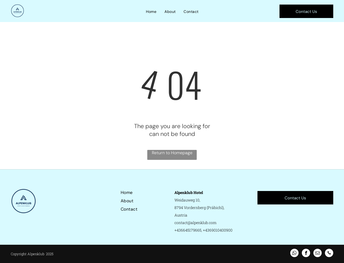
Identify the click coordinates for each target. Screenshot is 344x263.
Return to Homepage (172, 153)
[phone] (329, 253)
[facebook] (306, 253)
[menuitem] (151, 11)
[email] (317, 253)
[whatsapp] (294, 253)
